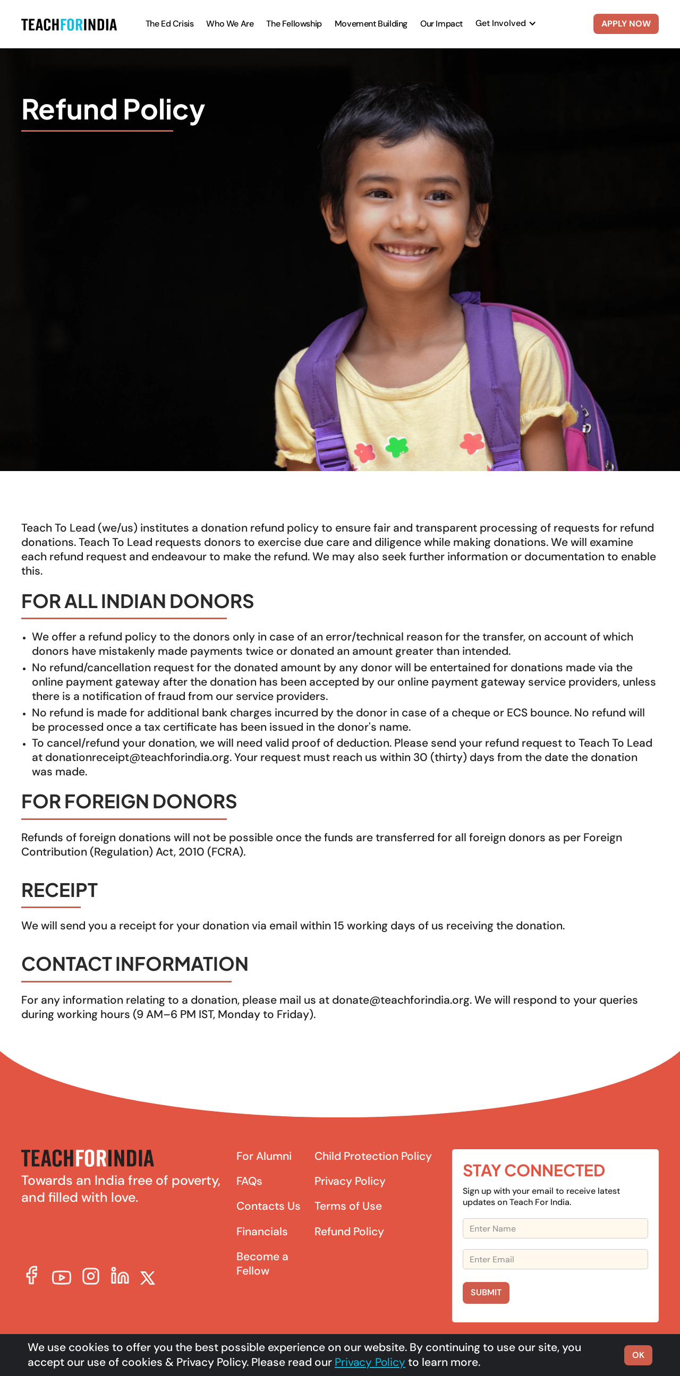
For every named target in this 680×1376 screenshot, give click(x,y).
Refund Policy (349, 1232)
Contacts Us (268, 1206)
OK (638, 1355)
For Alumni (264, 1156)
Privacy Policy (350, 1181)
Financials (262, 1232)
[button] (506, 23)
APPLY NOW (626, 23)
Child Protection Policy (373, 1156)
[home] (69, 24)
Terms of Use (348, 1206)
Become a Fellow (262, 1264)
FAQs (249, 1181)
